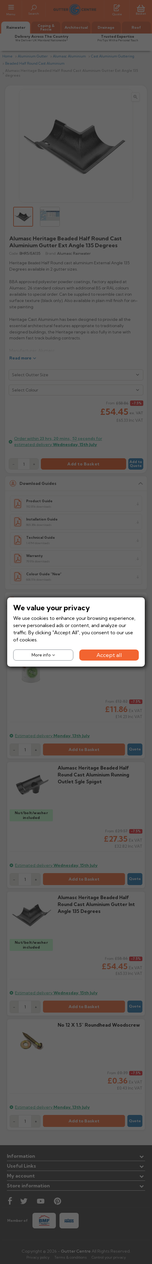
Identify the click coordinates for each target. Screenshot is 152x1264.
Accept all (109, 655)
